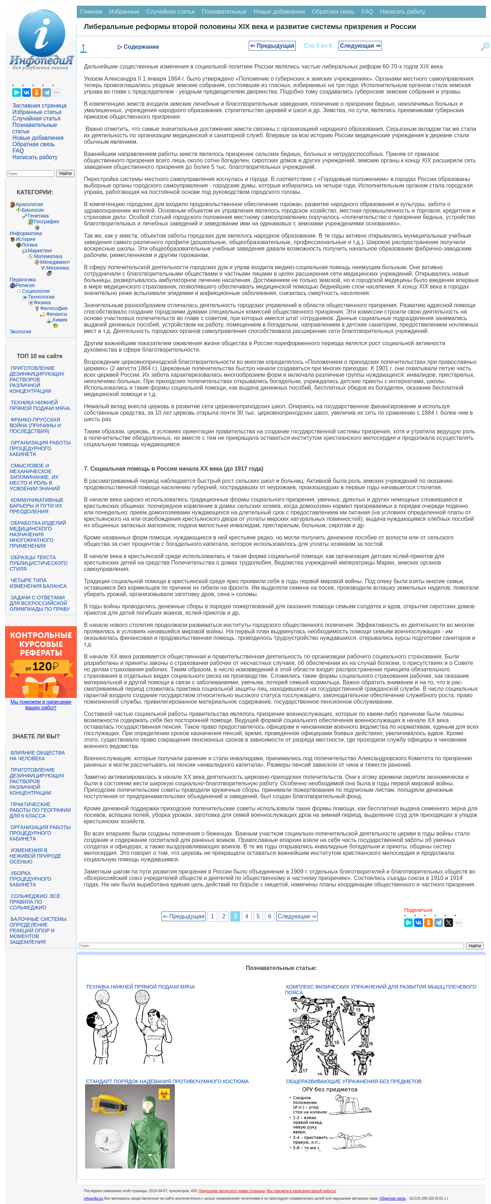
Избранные (124, 12)
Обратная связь (34, 144)
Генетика (38, 216)
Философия (53, 308)
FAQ (18, 151)
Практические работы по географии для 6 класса (40, 810)
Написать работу (35, 157)
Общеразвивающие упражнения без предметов (354, 1081)
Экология (20, 331)
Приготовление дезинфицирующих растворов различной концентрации (37, 379)
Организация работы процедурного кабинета (40, 448)
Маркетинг (40, 250)
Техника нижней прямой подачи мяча (140, 987)
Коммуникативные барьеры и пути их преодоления (37, 505)
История (25, 239)
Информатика (26, 233)
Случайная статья (37, 118)
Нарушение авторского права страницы (232, 1191)
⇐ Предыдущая (272, 46)
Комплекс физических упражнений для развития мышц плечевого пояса (380, 989)
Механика (57, 268)
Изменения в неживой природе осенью (35, 856)
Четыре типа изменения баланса (38, 583)
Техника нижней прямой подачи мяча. (40, 405)
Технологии (41, 297)
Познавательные (224, 12)
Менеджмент (55, 262)
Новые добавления (38, 138)
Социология (36, 291)
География (46, 221)
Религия (25, 285)
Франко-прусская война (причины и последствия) (35, 425)
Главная (91, 12)
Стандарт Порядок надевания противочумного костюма (167, 1081)
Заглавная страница (40, 106)
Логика (30, 245)
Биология (33, 210)
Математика (48, 256)
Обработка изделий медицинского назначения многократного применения (38, 534)
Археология (29, 204)
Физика (42, 302)
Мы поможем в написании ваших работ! (40, 704)
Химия (59, 320)
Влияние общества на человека (37, 755)
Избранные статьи (37, 112)
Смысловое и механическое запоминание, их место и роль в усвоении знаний (35, 477)
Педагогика (23, 279)
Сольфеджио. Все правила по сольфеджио (35, 901)
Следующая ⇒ (360, 46)
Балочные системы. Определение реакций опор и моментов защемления (39, 930)
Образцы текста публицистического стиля (38, 563)
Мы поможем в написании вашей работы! (301, 1191)
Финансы (56, 314)
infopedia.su (93, 1198)
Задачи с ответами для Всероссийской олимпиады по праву (40, 603)
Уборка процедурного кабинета (30, 878)
